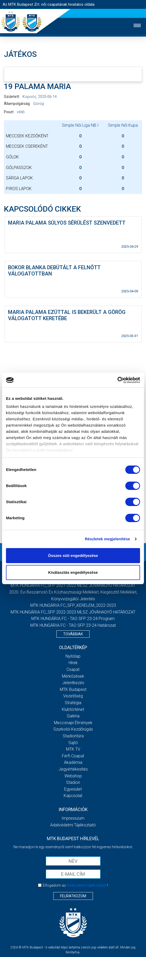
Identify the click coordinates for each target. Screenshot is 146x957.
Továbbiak (73, 634)
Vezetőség (73, 695)
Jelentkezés (73, 682)
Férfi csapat (73, 755)
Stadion (73, 782)
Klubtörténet (73, 709)
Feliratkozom (73, 896)
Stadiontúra (73, 735)
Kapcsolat (73, 795)
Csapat (73, 669)
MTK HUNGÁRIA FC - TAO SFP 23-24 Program (73, 618)
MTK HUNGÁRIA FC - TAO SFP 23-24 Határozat (73, 625)
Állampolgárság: (17, 104)
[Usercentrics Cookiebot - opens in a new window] (117, 380)
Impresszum (73, 818)
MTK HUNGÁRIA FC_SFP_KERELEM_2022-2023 (73, 605)
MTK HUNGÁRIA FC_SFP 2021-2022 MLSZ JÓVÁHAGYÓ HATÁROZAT (73, 585)
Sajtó (73, 742)
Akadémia (73, 762)
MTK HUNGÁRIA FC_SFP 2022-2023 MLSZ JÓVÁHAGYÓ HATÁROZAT (73, 612)
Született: (12, 97)
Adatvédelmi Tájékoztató (73, 825)
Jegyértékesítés (73, 769)
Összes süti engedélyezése (73, 555)
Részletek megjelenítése (107, 539)
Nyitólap (73, 656)
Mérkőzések (73, 676)
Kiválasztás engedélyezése (73, 572)
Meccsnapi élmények (73, 722)
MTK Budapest (73, 689)
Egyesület (73, 789)
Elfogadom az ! (75, 885)
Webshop (73, 775)
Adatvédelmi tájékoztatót (86, 885)
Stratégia (73, 702)
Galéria (73, 715)
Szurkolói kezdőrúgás (73, 729)
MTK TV (73, 749)
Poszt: (9, 112)
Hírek (73, 662)
